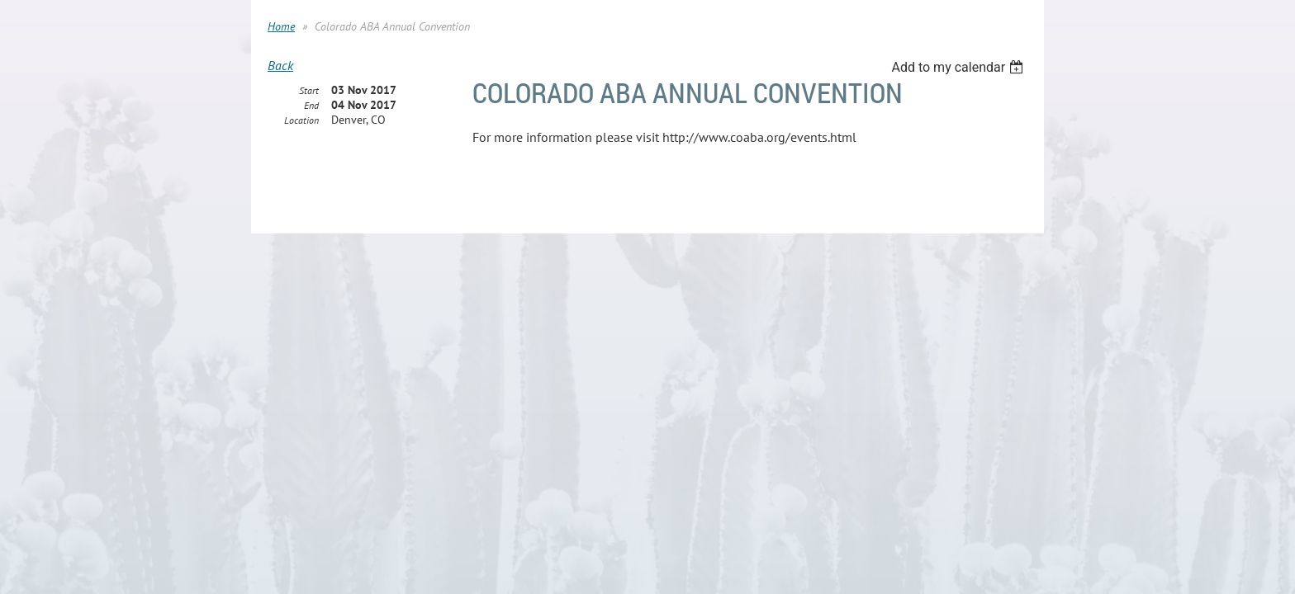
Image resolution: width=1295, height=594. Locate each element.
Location (301, 121)
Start (309, 91)
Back (280, 65)
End (311, 106)
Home (281, 26)
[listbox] (959, 67)
